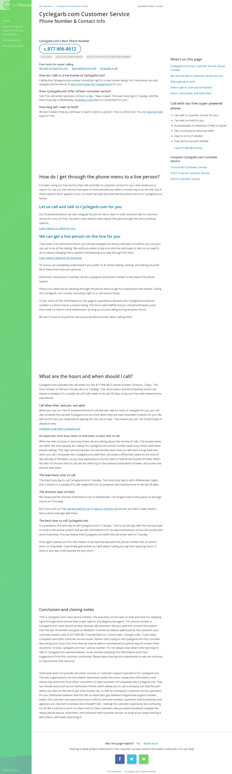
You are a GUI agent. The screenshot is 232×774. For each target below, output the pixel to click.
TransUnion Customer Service (188, 167)
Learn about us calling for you (57, 228)
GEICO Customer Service (185, 179)
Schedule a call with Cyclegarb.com (59, 429)
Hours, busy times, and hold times (190, 93)
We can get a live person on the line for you (79, 236)
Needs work (151, 743)
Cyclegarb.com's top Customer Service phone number (197, 68)
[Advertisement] (101, 145)
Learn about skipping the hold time (60, 258)
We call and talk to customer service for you (196, 76)
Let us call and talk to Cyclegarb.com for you (80, 206)
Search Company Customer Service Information (13, 30)
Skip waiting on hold (84, 68)
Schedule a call (108, 68)
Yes (138, 743)
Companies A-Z (11, 40)
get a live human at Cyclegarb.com (91, 84)
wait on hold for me (106, 509)
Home (6, 20)
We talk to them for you (53, 68)
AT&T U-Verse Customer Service (190, 173)
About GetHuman (13, 46)
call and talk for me (78, 509)
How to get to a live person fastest (191, 87)
